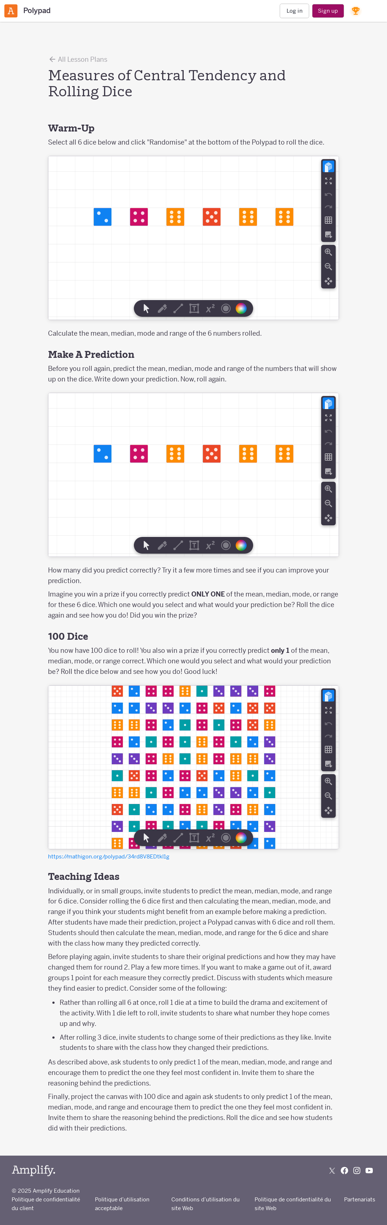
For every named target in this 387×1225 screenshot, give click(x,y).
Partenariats (359, 1199)
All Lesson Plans (77, 59)
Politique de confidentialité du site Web (293, 1204)
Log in (295, 10)
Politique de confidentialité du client (46, 1204)
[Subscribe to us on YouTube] (369, 1170)
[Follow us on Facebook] (344, 1170)
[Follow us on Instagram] (357, 1170)
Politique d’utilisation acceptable (122, 1204)
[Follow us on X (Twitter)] (332, 1170)
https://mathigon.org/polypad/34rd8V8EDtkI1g (108, 856)
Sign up (328, 10)
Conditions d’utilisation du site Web (205, 1204)
